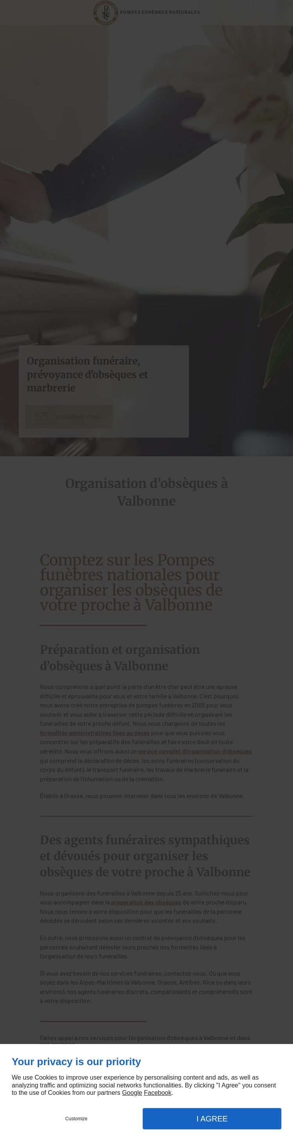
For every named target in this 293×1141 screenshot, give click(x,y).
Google (132, 1092)
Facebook (157, 1092)
